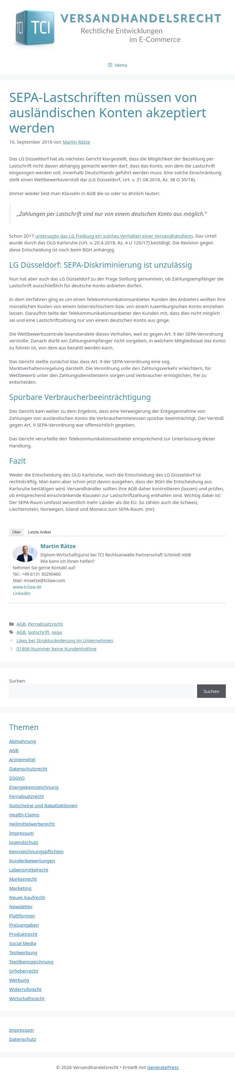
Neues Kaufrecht (27, 897)
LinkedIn (21, 593)
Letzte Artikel (39, 532)
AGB (21, 624)
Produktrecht (23, 934)
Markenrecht (23, 879)
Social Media (22, 943)
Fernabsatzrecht (45, 624)
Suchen (17, 681)
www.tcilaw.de (27, 587)
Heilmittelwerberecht (32, 824)
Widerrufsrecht (25, 989)
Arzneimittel (22, 759)
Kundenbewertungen (32, 860)
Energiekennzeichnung (34, 787)
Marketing (20, 888)
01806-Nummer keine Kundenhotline (56, 649)
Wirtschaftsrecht (27, 998)
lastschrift (38, 632)
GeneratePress (163, 1067)
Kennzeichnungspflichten (36, 851)
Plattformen (22, 916)
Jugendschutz (23, 842)
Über (16, 532)
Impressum (21, 833)
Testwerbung (23, 952)
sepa (57, 632)
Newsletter (20, 906)
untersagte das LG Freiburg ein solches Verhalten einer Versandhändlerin (114, 236)
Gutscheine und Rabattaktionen (43, 805)
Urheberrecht (23, 971)
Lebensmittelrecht (28, 870)
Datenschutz (22, 1039)
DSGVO (17, 778)
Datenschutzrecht (28, 769)
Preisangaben (24, 925)
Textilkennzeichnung (31, 961)
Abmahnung (22, 741)
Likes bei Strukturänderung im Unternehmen (65, 640)
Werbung (19, 980)
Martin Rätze (58, 546)
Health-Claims (24, 815)
